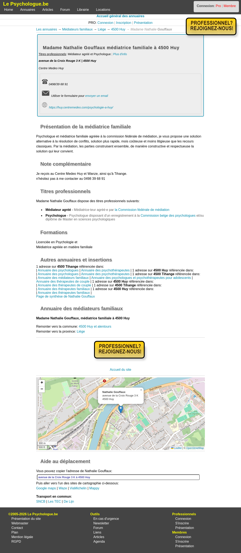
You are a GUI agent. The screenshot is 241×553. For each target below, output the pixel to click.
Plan (14, 532)
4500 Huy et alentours (95, 326)
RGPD (16, 541)
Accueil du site (120, 369)
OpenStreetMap (195, 448)
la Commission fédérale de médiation (142, 209)
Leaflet (176, 448)
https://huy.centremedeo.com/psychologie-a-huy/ (81, 107)
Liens (97, 532)
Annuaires (27, 9)
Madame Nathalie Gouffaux (56, 201)
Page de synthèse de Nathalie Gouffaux (65, 296)
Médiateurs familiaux (77, 29)
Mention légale (22, 537)
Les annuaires (46, 29)
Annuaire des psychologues (58, 270)
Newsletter (101, 523)
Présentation (143, 22)
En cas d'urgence (106, 518)
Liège (102, 29)
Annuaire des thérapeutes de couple (62, 281)
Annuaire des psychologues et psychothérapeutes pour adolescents (141, 278)
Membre (230, 6)
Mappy (94, 488)
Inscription (123, 22)
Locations (103, 9)
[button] (120, 409)
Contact (17, 528)
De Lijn (69, 501)
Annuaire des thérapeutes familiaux (64, 289)
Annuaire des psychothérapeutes (105, 270)
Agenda (99, 541)
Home (8, 9)
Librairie (83, 9)
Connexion (106, 22)
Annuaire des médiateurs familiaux (63, 278)
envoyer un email (96, 95)
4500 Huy (118, 29)
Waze (63, 488)
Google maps (46, 488)
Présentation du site (26, 518)
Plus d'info (120, 54)
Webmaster (19, 523)
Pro (218, 6)
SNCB (40, 501)
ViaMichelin (78, 488)
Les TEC (54, 501)
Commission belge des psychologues (168, 215)
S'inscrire (182, 523)
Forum (65, 9)
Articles (47, 9)
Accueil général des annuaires (120, 16)
